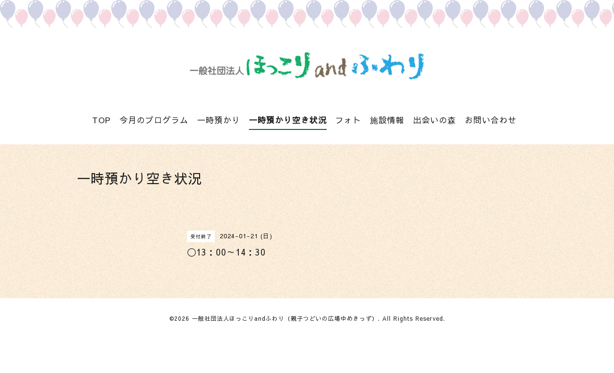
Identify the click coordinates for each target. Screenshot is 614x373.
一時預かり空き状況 (288, 120)
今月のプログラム (154, 120)
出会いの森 (434, 120)
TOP (101, 120)
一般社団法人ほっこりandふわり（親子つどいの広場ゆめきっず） (285, 318)
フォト (348, 120)
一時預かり (218, 120)
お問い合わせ (491, 120)
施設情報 (387, 120)
